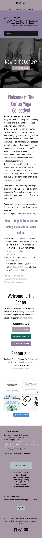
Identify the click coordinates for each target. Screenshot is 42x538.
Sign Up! (21, 508)
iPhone (9, 260)
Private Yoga (21, 484)
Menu (9, 33)
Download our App (21, 368)
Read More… (28, 318)
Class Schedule (21, 475)
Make (12, 521)
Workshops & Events (21, 344)
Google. (17, 260)
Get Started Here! (21, 68)
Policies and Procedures (14, 282)
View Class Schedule (21, 337)
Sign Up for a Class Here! (14, 276)
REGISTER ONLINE (21, 466)
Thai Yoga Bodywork (21, 487)
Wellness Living (17, 267)
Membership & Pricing (21, 480)
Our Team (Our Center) (21, 482)
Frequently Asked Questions (15, 279)
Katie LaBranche (24, 454)
